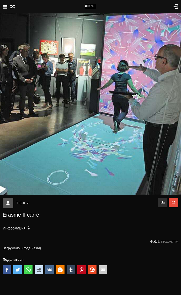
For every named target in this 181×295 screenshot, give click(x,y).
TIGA (22, 203)
